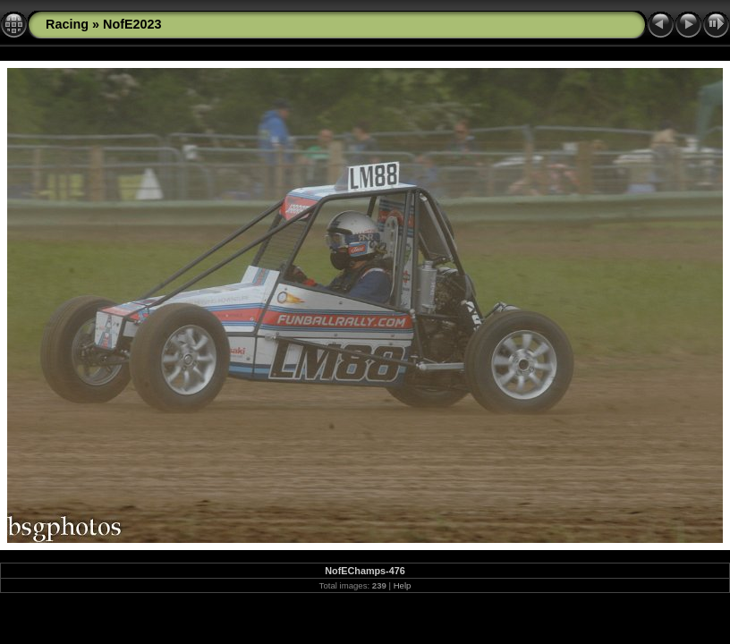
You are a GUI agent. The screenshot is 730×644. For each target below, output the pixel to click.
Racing (67, 24)
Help (403, 585)
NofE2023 (132, 24)
